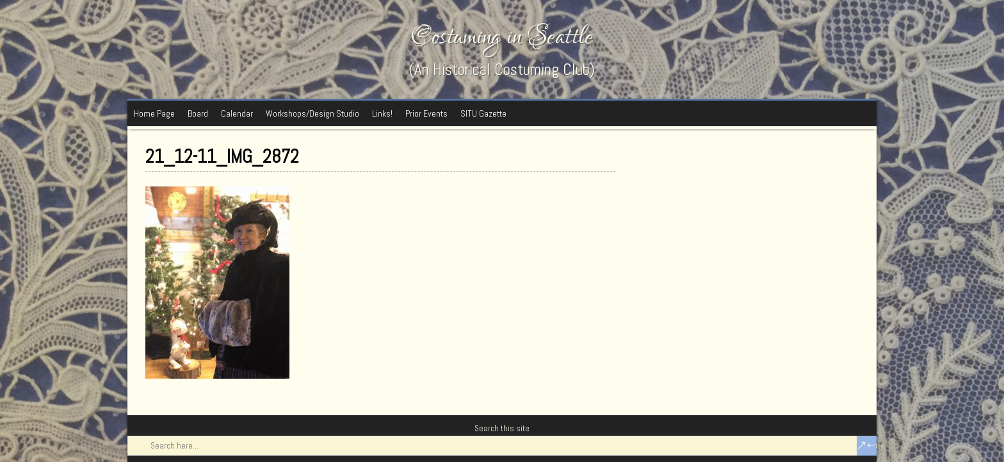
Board (198, 113)
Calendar (237, 113)
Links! (382, 113)
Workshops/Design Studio (312, 113)
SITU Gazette (483, 113)
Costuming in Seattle (502, 37)
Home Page (154, 113)
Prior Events (426, 113)
